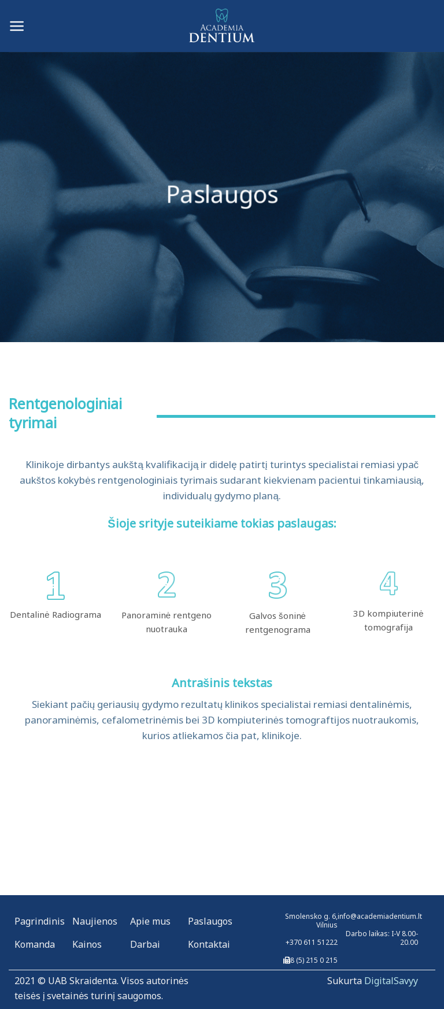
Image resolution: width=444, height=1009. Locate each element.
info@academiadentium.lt (380, 916)
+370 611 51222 (312, 942)
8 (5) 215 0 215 (314, 960)
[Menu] (17, 26)
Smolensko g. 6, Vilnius (311, 920)
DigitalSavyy (391, 980)
